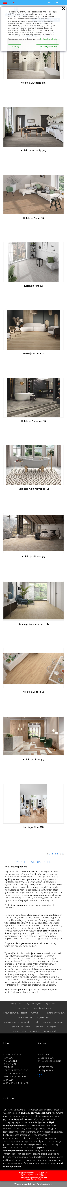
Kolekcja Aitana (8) (33, 353)
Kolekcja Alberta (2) (33, 556)
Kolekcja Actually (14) (33, 150)
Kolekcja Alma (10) (33, 827)
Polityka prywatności (15, 1070)
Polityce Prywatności (48, 39)
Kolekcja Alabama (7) (33, 421)
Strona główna (12, 1054)
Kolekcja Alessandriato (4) (33, 624)
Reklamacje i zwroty (14, 1076)
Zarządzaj (14, 46)
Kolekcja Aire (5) (33, 285)
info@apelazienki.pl (46, 1070)
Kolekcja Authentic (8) (33, 82)
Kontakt (8, 1067)
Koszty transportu (14, 1073)
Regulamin (9, 1064)
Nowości (8, 1057)
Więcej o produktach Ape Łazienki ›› (33, 1184)
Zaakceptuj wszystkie (47, 46)
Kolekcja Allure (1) (33, 759)
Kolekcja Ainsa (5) (33, 218)
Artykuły (8, 1079)
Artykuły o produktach (16, 1082)
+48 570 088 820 (45, 1067)
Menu (11, 2)
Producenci (10, 1060)
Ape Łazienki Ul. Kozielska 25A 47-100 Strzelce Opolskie (49, 1057)
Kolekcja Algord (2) (33, 691)
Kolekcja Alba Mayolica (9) (33, 488)
